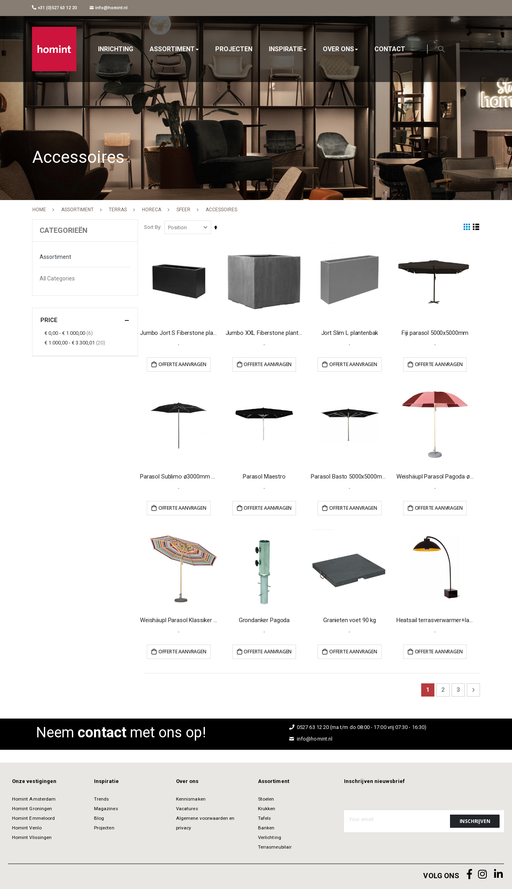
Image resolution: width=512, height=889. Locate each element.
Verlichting (269, 836)
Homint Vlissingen (32, 836)
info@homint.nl (109, 7)
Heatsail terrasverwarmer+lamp (435, 618)
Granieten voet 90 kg (350, 618)
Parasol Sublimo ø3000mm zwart (180, 475)
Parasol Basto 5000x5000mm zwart (350, 475)
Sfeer (183, 209)
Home (39, 209)
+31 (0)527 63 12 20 (54, 7)
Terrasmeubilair (275, 846)
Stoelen (266, 798)
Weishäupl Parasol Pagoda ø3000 (435, 475)
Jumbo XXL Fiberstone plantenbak (265, 332)
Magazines (106, 807)
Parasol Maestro (265, 475)
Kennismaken (191, 798)
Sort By (154, 227)
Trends (101, 798)
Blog (99, 817)
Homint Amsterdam (34, 798)
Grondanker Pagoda (265, 618)
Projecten (104, 826)
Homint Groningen (32, 807)
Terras (118, 209)
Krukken (266, 807)
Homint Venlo (27, 826)
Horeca (151, 209)
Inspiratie (106, 780)
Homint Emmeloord (33, 817)
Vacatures (187, 807)
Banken (266, 826)
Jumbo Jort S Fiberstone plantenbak (180, 332)
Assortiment (77, 209)
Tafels (264, 817)
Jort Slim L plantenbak (350, 332)
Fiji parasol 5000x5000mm (435, 332)
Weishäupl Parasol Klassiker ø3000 (180, 618)
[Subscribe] (475, 820)
